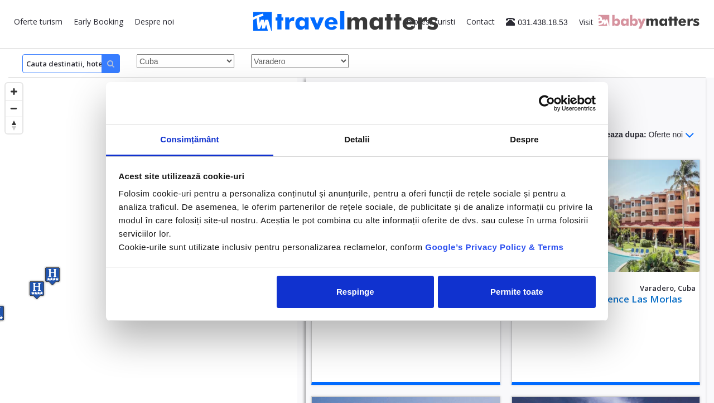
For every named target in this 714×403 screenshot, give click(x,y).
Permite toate (516, 291)
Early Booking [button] (98, 21)
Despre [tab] (524, 139)
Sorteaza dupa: (642, 135)
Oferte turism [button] (38, 21)
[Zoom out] (14, 108)
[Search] (71, 63)
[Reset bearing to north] (14, 125)
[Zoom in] (14, 91)
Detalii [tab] (357, 139)
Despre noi (154, 21)
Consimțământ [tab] (189, 139)
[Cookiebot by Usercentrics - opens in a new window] (547, 103)
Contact (480, 21)
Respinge (355, 291)
